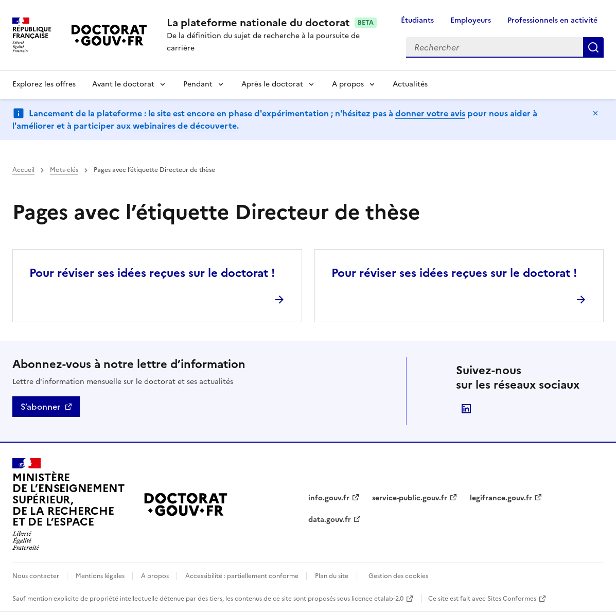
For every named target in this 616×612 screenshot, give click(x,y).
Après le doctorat (272, 84)
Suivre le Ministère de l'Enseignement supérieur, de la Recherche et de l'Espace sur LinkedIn (466, 408)
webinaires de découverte (185, 125)
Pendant (198, 84)
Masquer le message (595, 113)
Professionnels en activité (552, 20)
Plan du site (331, 576)
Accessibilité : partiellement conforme (242, 576)
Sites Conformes (511, 598)
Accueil (23, 169)
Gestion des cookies (398, 576)
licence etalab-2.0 (377, 598)
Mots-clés (64, 169)
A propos (348, 84)
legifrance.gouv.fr (501, 498)
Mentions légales (101, 576)
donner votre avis (430, 113)
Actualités (410, 84)
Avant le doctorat (123, 84)
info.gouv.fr (328, 498)
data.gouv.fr (329, 519)
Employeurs (470, 20)
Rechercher (593, 47)
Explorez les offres (44, 84)
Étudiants (417, 20)
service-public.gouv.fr (409, 498)
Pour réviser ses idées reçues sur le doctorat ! (152, 273)
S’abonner (40, 406)
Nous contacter (36, 576)
